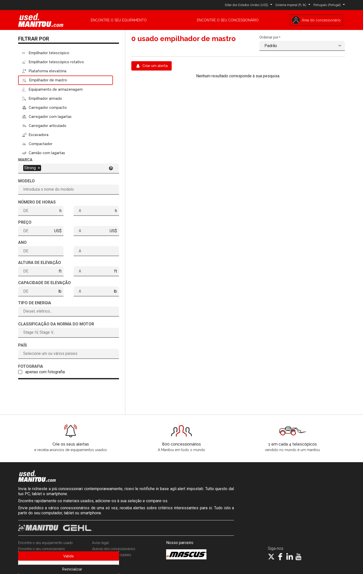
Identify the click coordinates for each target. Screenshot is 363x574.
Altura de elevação (39, 262)
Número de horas (37, 202)
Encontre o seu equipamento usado (45, 543)
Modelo (26, 181)
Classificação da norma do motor (56, 324)
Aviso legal (100, 543)
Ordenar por (269, 37)
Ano (22, 242)
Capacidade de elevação (44, 282)
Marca (25, 159)
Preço (25, 222)
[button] (248, 4)
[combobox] (68, 168)
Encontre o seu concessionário (41, 549)
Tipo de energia (34, 302)
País (22, 345)
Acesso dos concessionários (113, 549)
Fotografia (30, 366)
